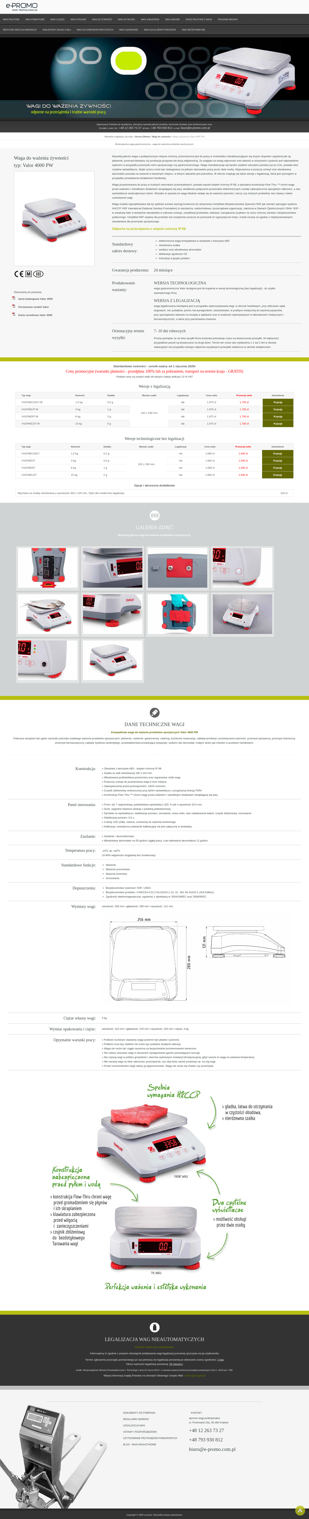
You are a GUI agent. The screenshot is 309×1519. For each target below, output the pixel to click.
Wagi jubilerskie (150, 19)
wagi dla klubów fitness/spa (160, 30)
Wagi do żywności (102, 19)
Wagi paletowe (11, 19)
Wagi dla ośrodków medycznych (95, 30)
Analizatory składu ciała (57, 30)
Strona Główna (142, 136)
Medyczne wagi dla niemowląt (20, 30)
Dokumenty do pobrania (139, 1412)
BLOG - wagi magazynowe (139, 1444)
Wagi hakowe (172, 19)
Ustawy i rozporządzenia (140, 1431)
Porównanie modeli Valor (33, 307)
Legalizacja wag (134, 1425)
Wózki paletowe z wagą (199, 19)
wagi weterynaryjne (193, 30)
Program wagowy (228, 19)
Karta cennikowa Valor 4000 (35, 315)
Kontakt (196, 1412)
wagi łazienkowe (128, 30)
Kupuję (278, 402)
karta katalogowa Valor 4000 (35, 298)
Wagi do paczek (126, 19)
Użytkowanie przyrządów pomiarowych (150, 1438)
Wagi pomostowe (35, 19)
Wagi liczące (57, 19)
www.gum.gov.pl (195, 1375)
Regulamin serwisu (136, 1419)
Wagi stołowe (78, 19)
